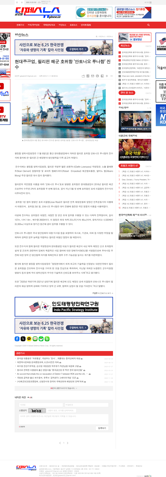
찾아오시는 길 (54, 466)
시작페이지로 (17, 2)
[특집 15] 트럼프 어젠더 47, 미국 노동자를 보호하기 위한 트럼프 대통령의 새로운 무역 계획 (136, 184)
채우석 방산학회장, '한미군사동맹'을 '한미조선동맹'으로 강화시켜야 (136, 80)
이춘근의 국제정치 (128, 135)
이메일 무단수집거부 (109, 466)
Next (147, 121)
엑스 (23, 338)
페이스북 (17, 338)
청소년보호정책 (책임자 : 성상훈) (88, 466)
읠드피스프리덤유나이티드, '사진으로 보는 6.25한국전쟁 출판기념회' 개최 (136, 88)
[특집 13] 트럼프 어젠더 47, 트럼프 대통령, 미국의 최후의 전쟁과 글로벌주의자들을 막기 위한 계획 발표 (136, 192)
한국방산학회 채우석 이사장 (133, 215)
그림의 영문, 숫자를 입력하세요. (60, 410)
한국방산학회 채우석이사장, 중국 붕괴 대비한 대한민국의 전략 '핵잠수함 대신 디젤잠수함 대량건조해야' (136, 64)
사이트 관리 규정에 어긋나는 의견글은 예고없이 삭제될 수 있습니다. (48, 416)
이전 (60, 443)
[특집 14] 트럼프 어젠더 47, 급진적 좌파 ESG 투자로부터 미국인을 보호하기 (136, 188)
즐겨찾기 (22, 2)
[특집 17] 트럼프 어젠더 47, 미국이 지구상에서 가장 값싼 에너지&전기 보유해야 (136, 84)
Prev (122, 121)
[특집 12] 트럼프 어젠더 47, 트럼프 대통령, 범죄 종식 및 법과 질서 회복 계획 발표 (136, 196)
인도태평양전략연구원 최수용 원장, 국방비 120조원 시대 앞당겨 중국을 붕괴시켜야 (136, 72)
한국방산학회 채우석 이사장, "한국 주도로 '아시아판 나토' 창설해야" (136, 56)
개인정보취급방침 (67, 466)
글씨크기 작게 (111, 76)
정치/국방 (123, 107)
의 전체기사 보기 (101, 293)
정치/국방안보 (33, 24)
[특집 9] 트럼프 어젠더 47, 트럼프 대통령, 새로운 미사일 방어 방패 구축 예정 (136, 208)
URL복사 (83, 76)
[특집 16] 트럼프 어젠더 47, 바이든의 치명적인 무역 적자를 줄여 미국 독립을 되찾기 (136, 175)
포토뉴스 (73, 24)
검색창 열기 (148, 25)
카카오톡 (29, 338)
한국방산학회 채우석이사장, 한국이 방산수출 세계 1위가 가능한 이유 (136, 52)
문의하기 (130, 466)
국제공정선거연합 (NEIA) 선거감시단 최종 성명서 (136, 60)
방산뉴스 (62, 24)
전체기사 (20, 24)
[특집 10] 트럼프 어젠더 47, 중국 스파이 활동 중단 (136, 204)
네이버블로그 (35, 338)
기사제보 (122, 466)
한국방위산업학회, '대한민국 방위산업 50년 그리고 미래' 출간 (136, 68)
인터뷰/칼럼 (86, 24)
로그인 (147, 2)
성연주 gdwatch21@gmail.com (26, 76)
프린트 (97, 76)
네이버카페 (41, 338)
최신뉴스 (125, 45)
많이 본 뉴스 (127, 92)
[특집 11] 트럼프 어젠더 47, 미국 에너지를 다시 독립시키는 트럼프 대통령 (136, 200)
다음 (67, 443)
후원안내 (139, 466)
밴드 (47, 338)
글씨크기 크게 (106, 76)
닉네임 (22, 405)
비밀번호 (69, 405)
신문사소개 (43, 466)
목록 (87, 76)
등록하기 (102, 428)
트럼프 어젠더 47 (129, 165)
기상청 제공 (44, 3)
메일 (92, 76)
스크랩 (102, 76)
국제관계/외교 (49, 24)
